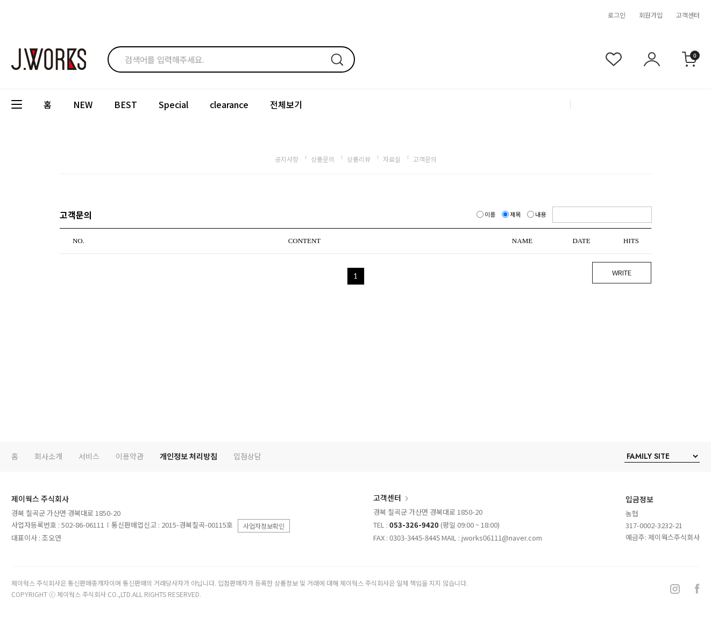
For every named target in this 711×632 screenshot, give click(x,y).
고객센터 (688, 14)
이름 (486, 214)
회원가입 (651, 14)
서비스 (89, 456)
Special (173, 104)
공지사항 (286, 159)
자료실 (392, 159)
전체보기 (286, 104)
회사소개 (48, 456)
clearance (229, 104)
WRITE (621, 272)
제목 (512, 214)
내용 (537, 214)
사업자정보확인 (264, 525)
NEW (83, 104)
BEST (125, 104)
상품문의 (323, 159)
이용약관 (130, 456)
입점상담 (247, 456)
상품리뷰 (359, 159)
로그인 (616, 14)
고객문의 (425, 159)
